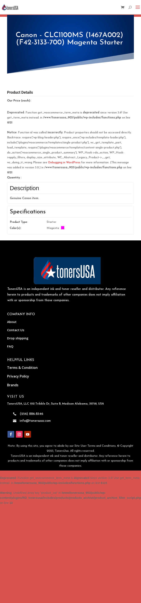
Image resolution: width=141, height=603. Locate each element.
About (12, 322)
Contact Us (15, 330)
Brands (12, 385)
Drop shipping (17, 338)
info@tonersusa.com (35, 421)
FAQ (10, 346)
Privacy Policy (18, 376)
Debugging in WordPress (64, 162)
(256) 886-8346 (31, 414)
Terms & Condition (22, 367)
